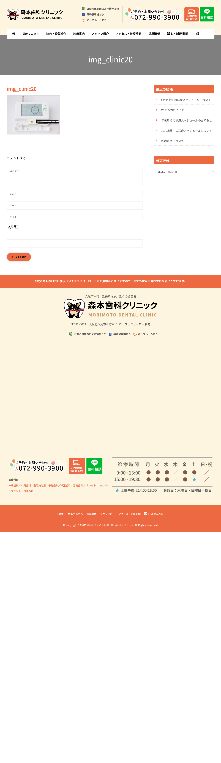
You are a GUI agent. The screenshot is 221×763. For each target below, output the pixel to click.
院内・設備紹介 (56, 33)
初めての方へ (30, 33)
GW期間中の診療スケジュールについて (186, 100)
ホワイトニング (94, 485)
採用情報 (154, 33)
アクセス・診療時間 (128, 33)
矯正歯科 (66, 485)
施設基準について (172, 141)
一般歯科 (13, 485)
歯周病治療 (39, 485)
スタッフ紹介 (100, 33)
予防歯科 (53, 485)
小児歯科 (26, 485)
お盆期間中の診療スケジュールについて (186, 130)
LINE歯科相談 (178, 33)
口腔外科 (28, 491)
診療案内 (79, 33)
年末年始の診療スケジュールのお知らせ (186, 120)
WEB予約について (172, 110)
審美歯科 (78, 485)
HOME (60, 514)
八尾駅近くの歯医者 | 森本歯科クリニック (110, 525)
